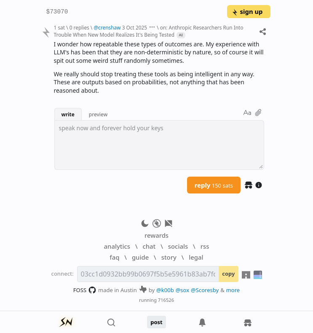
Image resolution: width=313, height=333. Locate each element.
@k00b (165, 290)
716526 (166, 300)
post (156, 322)
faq (114, 257)
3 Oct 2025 (134, 27)
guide (140, 257)
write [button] (68, 114)
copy (228, 273)
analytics (117, 246)
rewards (156, 235)
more (233, 290)
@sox (182, 290)
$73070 (57, 12)
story (169, 257)
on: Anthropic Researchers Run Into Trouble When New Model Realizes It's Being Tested (148, 31)
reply (214, 185)
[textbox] (159, 145)
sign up (247, 11)
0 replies (79, 27)
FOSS (84, 290)
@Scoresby (205, 290)
